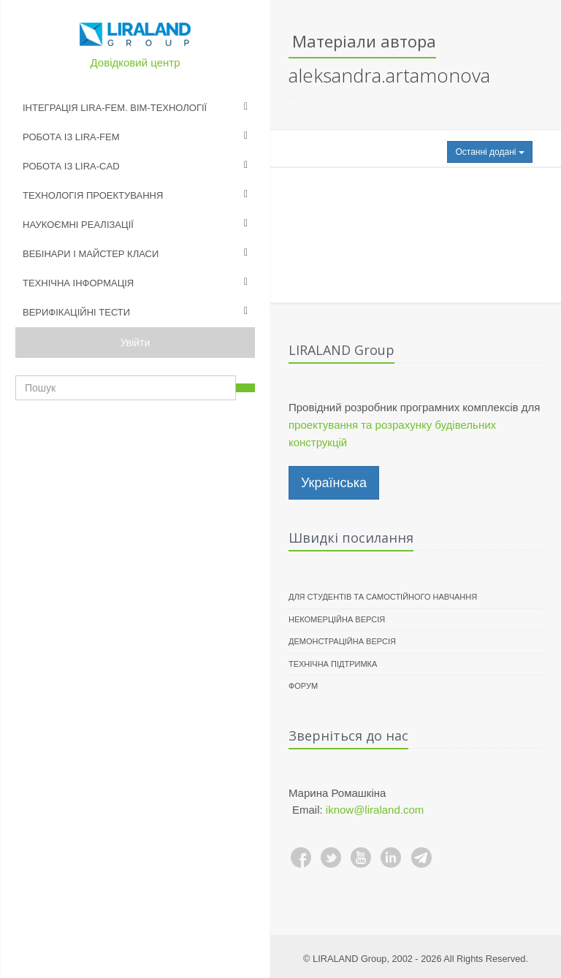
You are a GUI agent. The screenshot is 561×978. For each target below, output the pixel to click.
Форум (303, 685)
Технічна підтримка (333, 664)
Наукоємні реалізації (78, 224)
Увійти (135, 342)
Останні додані (489, 152)
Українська (334, 482)
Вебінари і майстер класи (91, 253)
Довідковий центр (135, 62)
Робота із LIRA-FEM (71, 136)
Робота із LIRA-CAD (71, 166)
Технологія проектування (93, 195)
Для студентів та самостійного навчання (383, 596)
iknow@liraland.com (375, 809)
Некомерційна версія (337, 619)
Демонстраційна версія (342, 641)
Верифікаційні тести (76, 312)
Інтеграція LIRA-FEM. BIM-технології (115, 107)
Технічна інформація (78, 283)
